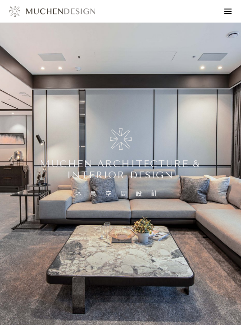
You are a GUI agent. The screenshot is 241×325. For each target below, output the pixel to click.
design (52, 11)
